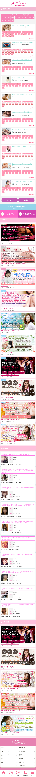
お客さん (3, 14)
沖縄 (12, 20)
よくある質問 (22, 751)
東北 (16, 17)
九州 (9, 20)
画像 (5, 17)
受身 (2, 17)
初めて (20, 14)
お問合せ (3, 762)
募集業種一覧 (22, 747)
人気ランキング (5, 755)
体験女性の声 (22, 755)
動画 (9, 17)
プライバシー (22, 765)
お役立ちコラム (5, 751)
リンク (2, 765)
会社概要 (21, 758)
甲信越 (26, 17)
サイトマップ (4, 758)
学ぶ (29, 14)
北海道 (12, 17)
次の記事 (26, 200)
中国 (2, 20)
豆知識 (16, 14)
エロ (32, 14)
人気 (26, 14)
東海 (30, 17)
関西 (33, 17)
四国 (5, 20)
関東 (19, 17)
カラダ (7, 14)
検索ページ (21, 762)
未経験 (12, 14)
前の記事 (9, 200)
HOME (2, 747)
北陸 (22, 17)
